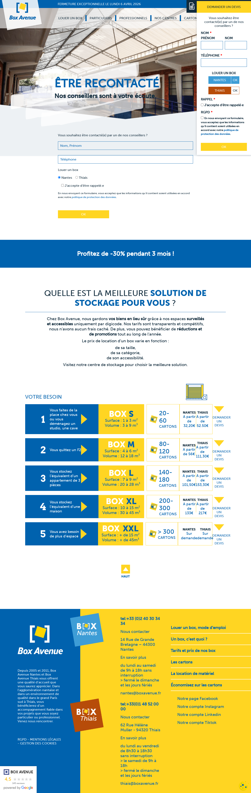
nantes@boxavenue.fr (140, 693)
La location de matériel (192, 673)
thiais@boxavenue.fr (139, 783)
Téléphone (211, 55)
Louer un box (70, 18)
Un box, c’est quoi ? (189, 639)
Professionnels (133, 18)
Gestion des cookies (38, 743)
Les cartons (181, 662)
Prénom (208, 38)
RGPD (22, 739)
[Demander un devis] (224, 7)
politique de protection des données (94, 197)
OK (235, 80)
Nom (229, 38)
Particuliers (101, 18)
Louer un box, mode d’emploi (198, 627)
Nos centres (166, 18)
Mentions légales (45, 739)
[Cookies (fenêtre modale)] (244, 786)
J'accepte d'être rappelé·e (224, 105)
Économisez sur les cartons (196, 685)
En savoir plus (133, 657)
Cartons (191, 18)
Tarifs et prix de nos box (193, 650)
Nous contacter (135, 631)
